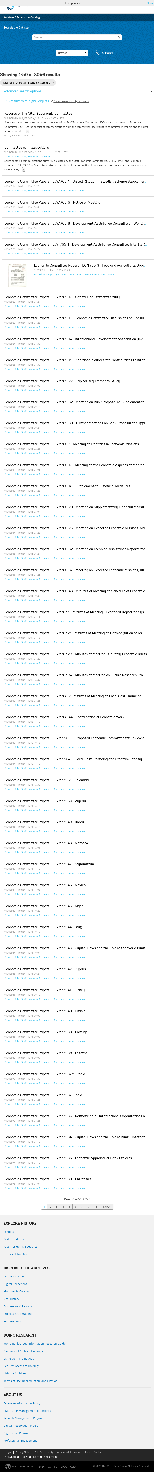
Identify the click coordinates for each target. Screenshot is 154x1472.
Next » (107, 1206)
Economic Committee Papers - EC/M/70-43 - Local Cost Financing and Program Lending (73, 759)
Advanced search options (22, 91)
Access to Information (69, 1452)
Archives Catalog (14, 1276)
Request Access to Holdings (22, 1366)
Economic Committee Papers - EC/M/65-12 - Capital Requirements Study (62, 297)
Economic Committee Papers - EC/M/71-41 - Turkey (44, 990)
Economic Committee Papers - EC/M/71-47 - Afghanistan (49, 864)
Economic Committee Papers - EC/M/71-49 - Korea (44, 822)
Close (150, 3)
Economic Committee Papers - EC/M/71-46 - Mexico (45, 885)
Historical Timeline (16, 1254)
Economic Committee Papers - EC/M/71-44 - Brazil (43, 927)
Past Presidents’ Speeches (20, 1246)
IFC (55, 1466)
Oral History (11, 1299)
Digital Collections (15, 1284)
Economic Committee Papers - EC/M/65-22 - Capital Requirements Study (62, 381)
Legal (8, 1452)
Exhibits (9, 1232)
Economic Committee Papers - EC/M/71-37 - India (43, 1095)
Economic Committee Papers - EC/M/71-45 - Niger (43, 906)
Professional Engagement (20, 1440)
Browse (72, 53)
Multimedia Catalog (16, 1291)
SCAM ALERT (12, 1457)
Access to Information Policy (22, 1403)
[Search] (77, 37)
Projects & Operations (18, 1314)
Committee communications (26, 148)
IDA (49, 1466)
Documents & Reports (18, 1306)
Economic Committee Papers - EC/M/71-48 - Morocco (46, 843)
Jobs (87, 1452)
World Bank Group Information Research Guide (35, 1343)
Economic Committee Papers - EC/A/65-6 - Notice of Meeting (52, 203)
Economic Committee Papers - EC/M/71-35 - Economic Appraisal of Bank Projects (68, 1158)
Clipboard (102, 52)
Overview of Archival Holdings (23, 1351)
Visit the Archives (15, 1373)
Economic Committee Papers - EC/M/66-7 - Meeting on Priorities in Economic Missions (71, 444)
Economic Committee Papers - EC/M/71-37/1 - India (44, 1074)
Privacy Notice (23, 1452)
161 (96, 1206)
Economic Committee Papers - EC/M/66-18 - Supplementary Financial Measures (67, 486)
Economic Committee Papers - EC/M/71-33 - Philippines (48, 1179)
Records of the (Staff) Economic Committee (38, 114)
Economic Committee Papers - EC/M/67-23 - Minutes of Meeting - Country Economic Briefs (75, 654)
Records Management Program (24, 1418)
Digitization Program (17, 1433)
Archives (8, 17)
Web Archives (12, 1321)
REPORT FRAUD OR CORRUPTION (40, 1457)
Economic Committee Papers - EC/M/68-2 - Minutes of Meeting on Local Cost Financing (72, 696)
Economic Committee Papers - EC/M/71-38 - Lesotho (45, 1053)
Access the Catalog (28, 17)
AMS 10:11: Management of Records (27, 1411)
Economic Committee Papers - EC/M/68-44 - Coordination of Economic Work (64, 717)
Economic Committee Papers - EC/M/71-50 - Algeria (45, 801)
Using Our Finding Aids (19, 1358)
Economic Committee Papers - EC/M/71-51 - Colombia (46, 780)
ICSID (73, 1466)
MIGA (63, 1466)
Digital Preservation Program (22, 1425)
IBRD (41, 1466)
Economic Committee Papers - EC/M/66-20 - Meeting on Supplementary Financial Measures (76, 507)
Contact (98, 1452)
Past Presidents (14, 1239)
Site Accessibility (44, 1452)
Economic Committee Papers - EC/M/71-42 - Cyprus (45, 969)
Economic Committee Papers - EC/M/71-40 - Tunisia (45, 1011)
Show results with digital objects (70, 101)
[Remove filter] (53, 82)
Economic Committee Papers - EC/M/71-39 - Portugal (46, 1032)
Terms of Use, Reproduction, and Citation (30, 1381)
